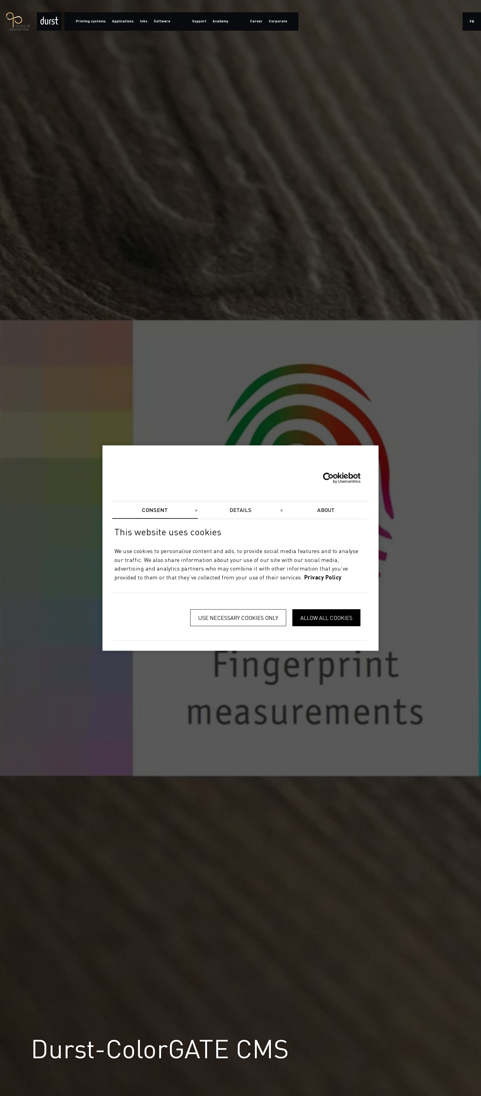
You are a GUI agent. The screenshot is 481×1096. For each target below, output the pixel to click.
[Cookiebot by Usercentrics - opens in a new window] (333, 477)
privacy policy (323, 578)
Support (199, 21)
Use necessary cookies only (238, 617)
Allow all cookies (326, 617)
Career (256, 21)
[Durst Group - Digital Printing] (49, 21)
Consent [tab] (155, 510)
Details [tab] (240, 510)
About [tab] (326, 510)
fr (472, 22)
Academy (220, 21)
